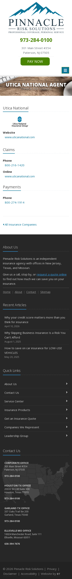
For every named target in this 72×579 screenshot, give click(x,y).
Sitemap (45, 292)
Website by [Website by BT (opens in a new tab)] (50, 574)
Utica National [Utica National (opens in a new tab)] (20, 122)
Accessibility (29, 574)
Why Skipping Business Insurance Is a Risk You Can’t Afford (36, 337)
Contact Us (36, 393)
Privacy (52, 569)
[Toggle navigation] (65, 70)
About (18, 292)
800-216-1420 (14, 165)
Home (7, 292)
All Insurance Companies (20, 224)
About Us (36, 384)
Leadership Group (36, 436)
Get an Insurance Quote (36, 418)
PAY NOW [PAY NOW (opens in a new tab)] (35, 61)
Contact (31, 292)
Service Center (36, 401)
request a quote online (52, 274)
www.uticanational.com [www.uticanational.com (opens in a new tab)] (20, 137)
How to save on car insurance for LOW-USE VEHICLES (36, 352)
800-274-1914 (14, 202)
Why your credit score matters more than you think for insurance (36, 321)
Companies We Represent (36, 427)
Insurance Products (36, 410)
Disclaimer (10, 574)
